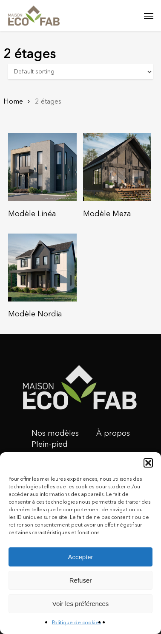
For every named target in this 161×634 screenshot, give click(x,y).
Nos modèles (55, 433)
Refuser (80, 580)
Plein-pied (50, 444)
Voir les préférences (80, 603)
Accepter (80, 557)
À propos (113, 433)
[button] (148, 463)
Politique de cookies (76, 623)
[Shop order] (80, 71)
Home (13, 101)
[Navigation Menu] (148, 15)
